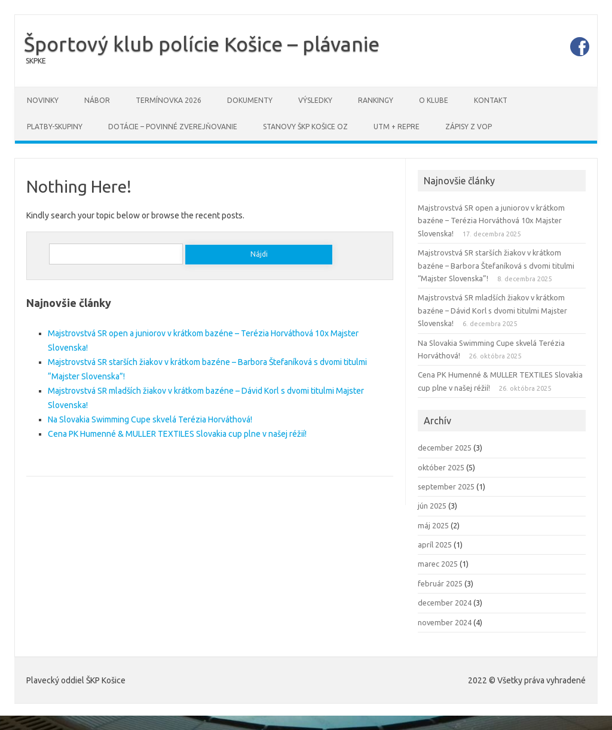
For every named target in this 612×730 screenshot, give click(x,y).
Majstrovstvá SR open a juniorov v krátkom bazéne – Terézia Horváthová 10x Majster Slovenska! (491, 220)
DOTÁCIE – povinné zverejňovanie (172, 126)
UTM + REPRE (397, 126)
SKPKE (36, 61)
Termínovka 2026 (168, 100)
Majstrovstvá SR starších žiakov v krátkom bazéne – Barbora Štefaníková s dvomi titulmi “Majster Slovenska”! (496, 265)
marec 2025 (438, 563)
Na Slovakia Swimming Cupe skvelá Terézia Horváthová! (150, 419)
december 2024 (445, 602)
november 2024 (445, 622)
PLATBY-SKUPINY (54, 126)
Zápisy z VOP (468, 126)
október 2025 (441, 467)
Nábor (97, 100)
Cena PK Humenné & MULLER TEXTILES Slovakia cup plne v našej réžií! (177, 434)
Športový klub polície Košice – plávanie (202, 43)
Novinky (43, 100)
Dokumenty (250, 100)
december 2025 (445, 447)
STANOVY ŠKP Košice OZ (305, 126)
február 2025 (440, 583)
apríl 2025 (435, 544)
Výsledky (315, 100)
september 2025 (446, 486)
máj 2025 (433, 525)
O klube (433, 100)
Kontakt (490, 100)
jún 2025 (432, 505)
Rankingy (375, 100)
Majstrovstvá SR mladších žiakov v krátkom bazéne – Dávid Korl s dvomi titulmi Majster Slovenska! (492, 310)
